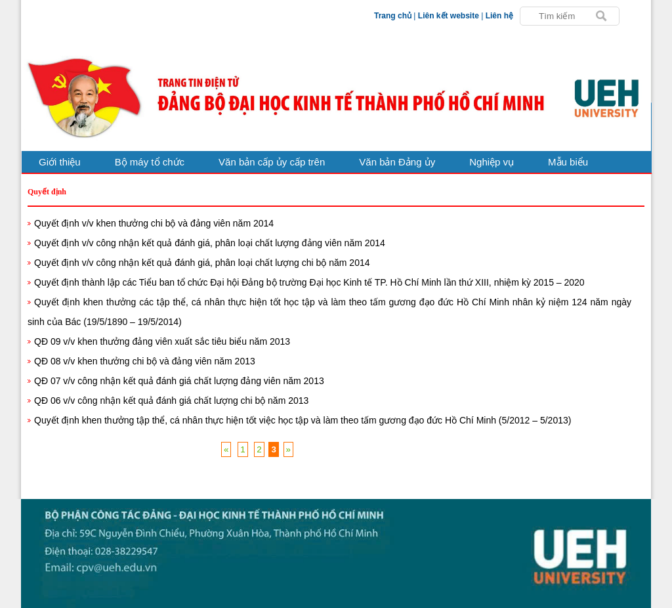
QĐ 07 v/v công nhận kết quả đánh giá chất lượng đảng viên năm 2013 (179, 381)
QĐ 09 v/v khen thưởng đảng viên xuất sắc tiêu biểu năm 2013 (162, 341)
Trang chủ (392, 15)
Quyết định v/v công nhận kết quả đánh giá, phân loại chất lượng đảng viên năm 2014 (209, 243)
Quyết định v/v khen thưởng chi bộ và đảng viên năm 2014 (154, 223)
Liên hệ (499, 15)
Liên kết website (448, 15)
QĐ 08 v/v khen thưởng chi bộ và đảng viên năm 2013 (144, 361)
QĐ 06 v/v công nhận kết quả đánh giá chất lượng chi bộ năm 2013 (171, 400)
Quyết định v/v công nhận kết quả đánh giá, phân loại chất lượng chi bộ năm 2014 (202, 262)
